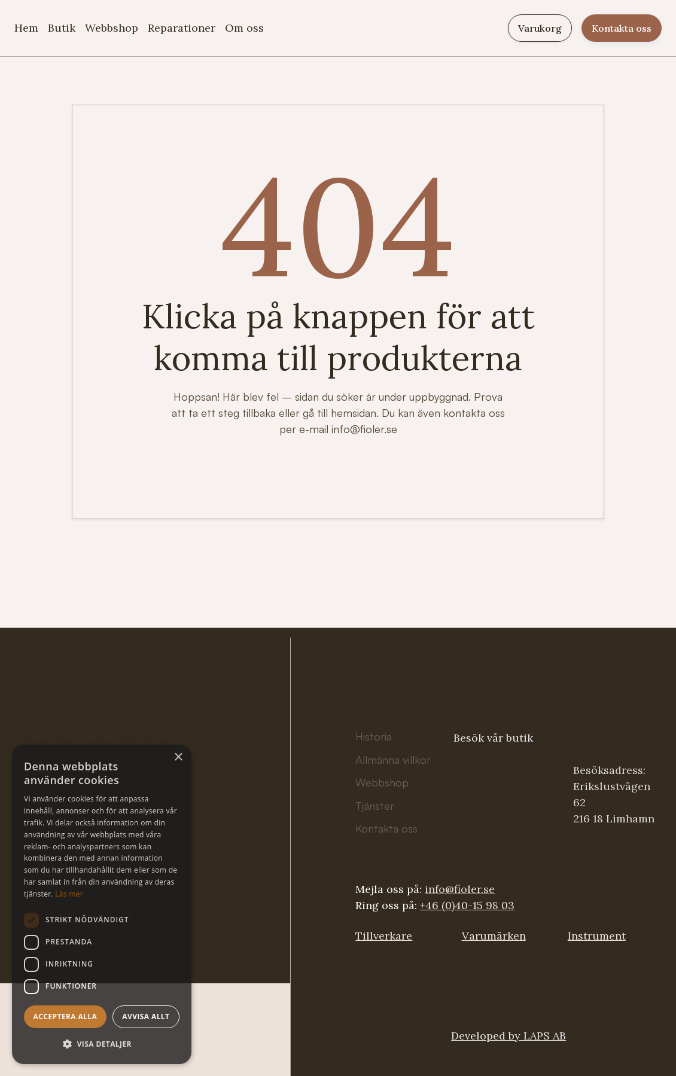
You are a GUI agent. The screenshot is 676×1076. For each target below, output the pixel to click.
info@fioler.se (460, 889)
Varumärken (494, 936)
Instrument (597, 936)
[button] (101, 1044)
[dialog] (101, 904)
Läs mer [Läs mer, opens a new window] (69, 894)
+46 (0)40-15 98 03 (467, 905)
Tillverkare (383, 936)
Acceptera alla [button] (66, 1016)
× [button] (177, 757)
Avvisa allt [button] (145, 1016)
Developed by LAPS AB (508, 1036)
